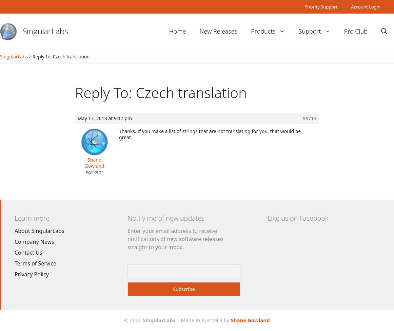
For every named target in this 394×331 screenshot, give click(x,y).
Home (177, 31)
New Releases (218, 31)
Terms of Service (35, 263)
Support (318, 31)
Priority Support (320, 7)
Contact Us (28, 252)
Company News (34, 241)
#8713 (309, 118)
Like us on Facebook (298, 218)
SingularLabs (45, 31)
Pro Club (356, 31)
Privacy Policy (32, 274)
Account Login (365, 7)
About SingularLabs (39, 231)
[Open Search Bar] (384, 31)
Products (271, 31)
